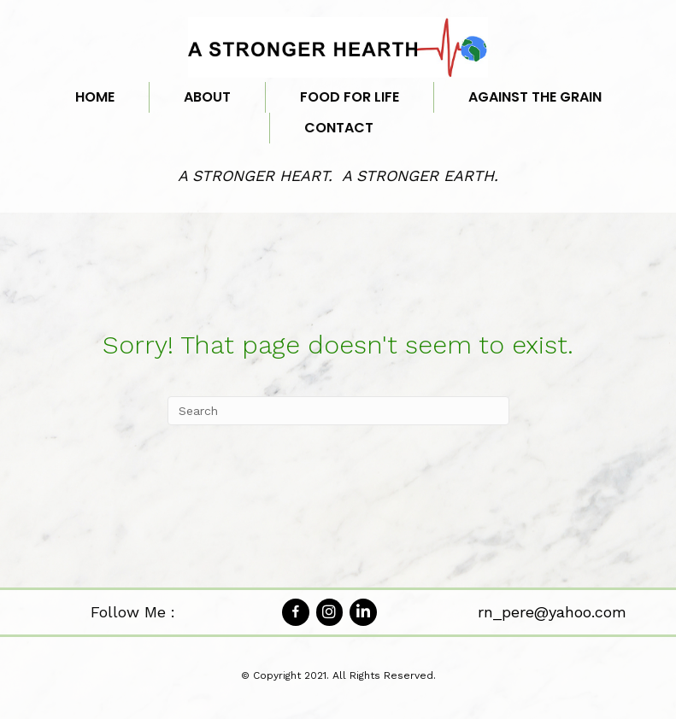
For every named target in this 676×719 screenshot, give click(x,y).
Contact (338, 127)
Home (95, 97)
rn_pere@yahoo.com (552, 612)
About (207, 97)
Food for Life (349, 97)
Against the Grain (535, 97)
